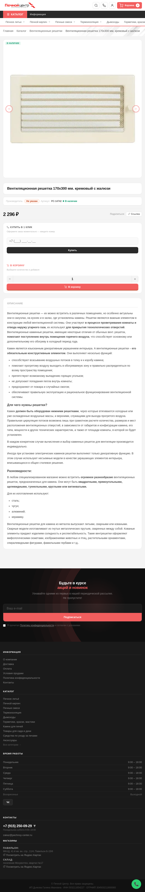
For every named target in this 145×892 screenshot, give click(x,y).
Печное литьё (11, 698)
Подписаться (72, 617)
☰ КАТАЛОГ (15, 14)
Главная (8, 30)
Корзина (129, 5)
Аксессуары (10, 740)
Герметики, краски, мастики (19, 721)
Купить (72, 250)
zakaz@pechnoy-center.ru (17, 835)
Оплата (7, 668)
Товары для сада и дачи (17, 731)
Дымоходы (113, 22)
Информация (38, 14)
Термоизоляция (91, 22)
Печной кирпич (40, 22)
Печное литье (15, 22)
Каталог (21, 30)
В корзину (72, 286)
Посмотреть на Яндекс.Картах (22, 855)
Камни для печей (13, 726)
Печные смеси (65, 22)
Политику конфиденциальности (37, 625)
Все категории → (12, 744)
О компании (10, 659)
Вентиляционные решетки (46, 30)
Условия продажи (13, 673)
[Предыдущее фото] (9, 108)
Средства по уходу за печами (20, 735)
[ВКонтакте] (8, 802)
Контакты (8, 682)
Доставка (8, 664)
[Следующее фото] (135, 108)
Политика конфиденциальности (21, 677)
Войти (112, 5)
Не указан (32, 201)
